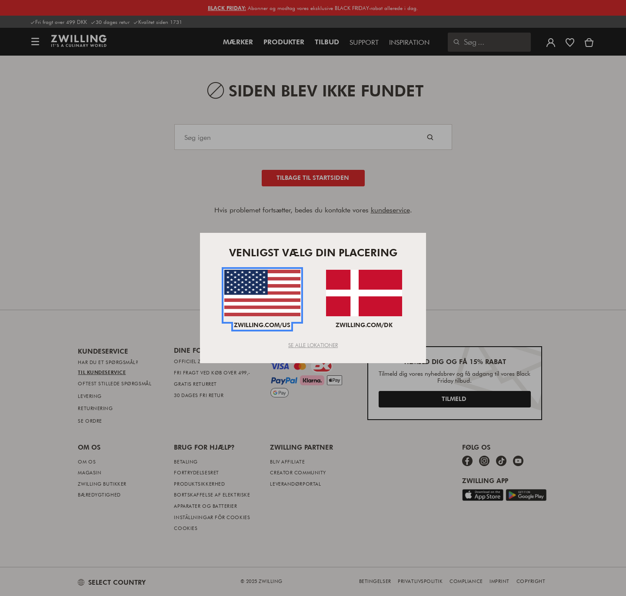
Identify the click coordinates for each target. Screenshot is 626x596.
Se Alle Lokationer (313, 344)
